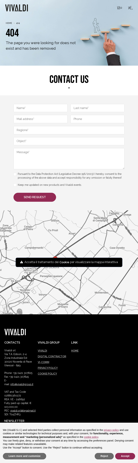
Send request (35, 197)
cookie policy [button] (91, 437)
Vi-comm (43, 362)
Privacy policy (48, 368)
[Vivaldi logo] (15, 332)
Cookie (64, 262)
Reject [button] (104, 456)
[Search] (130, 8)
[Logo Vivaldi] (16, 8)
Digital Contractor (52, 356)
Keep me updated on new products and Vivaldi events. (50, 184)
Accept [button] (125, 456)
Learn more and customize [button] (24, 456)
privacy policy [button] (111, 430)
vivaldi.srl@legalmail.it (23, 410)
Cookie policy (47, 373)
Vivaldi (42, 350)
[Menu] (119, 8)
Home (9, 23)
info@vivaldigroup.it (21, 384)
